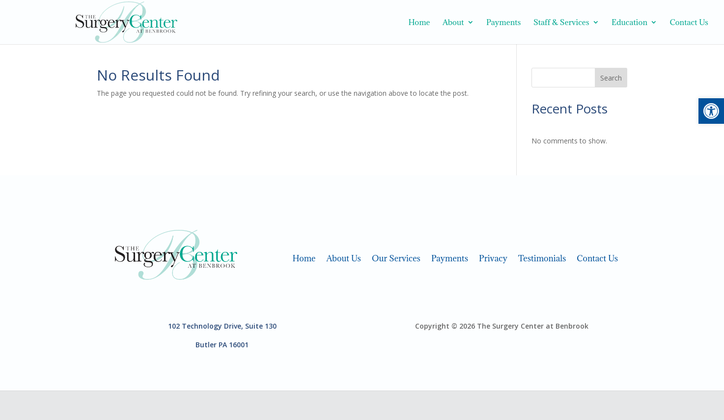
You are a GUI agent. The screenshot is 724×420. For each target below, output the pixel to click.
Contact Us (688, 23)
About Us (343, 257)
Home (419, 23)
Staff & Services (561, 23)
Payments (503, 23)
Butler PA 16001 (222, 344)
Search (611, 78)
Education (629, 23)
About (453, 23)
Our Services (396, 257)
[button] (711, 111)
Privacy (493, 257)
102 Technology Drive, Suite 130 (222, 326)
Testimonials (542, 257)
